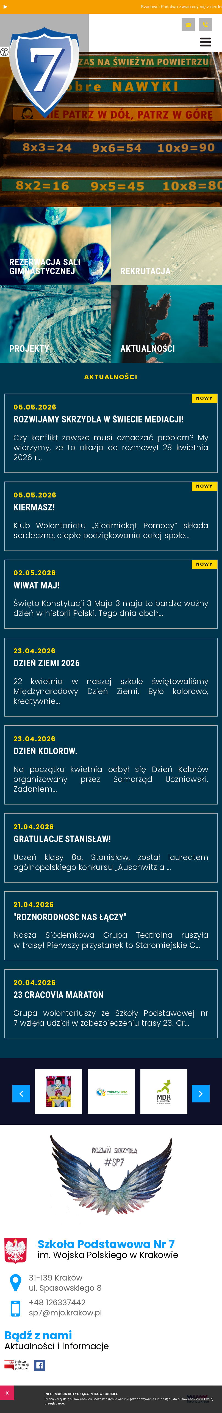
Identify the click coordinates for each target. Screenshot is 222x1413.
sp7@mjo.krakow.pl (188, 24)
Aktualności (111, 377)
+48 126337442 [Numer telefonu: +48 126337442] (57, 1302)
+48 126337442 (205, 24)
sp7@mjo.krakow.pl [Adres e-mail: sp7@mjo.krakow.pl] (65, 1312)
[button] (5, 7)
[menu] (205, 42)
